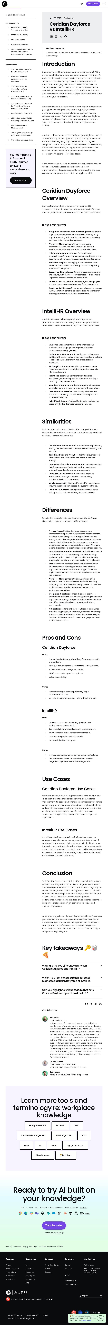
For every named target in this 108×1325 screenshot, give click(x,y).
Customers (30, 1268)
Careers (68, 1265)
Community (30, 1279)
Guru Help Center (52, 1265)
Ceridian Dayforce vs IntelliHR (51, 1246)
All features (10, 1275)
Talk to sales (93, 4)
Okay (100, 1318)
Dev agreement (32, 1315)
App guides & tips (30, 1246)
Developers (30, 1275)
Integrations (11, 1272)
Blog (27, 1283)
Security (48, 1272)
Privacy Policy (86, 1320)
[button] (103, 4)
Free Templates (71, 1284)
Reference (17, 1246)
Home (8, 1246)
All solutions (10, 1279)
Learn (28, 1265)
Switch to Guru (70, 1281)
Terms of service (15, 1315)
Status (47, 1268)
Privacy (45, 1315)
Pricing (8, 1265)
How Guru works (12, 1268)
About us (68, 1268)
